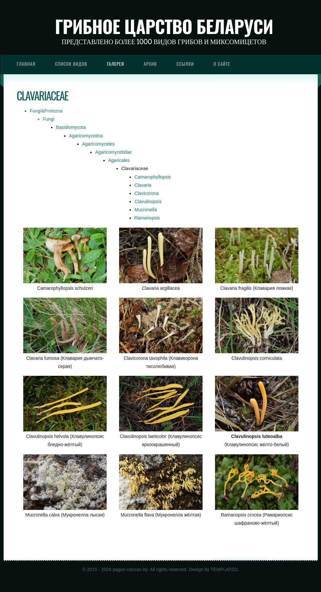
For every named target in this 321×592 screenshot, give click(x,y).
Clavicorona (146, 193)
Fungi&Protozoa (46, 110)
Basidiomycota (71, 127)
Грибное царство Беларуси (164, 26)
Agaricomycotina (86, 135)
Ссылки (185, 63)
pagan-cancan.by (130, 569)
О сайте (222, 63)
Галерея (115, 63)
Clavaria (142, 185)
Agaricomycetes (98, 144)
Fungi (48, 119)
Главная (26, 63)
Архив (150, 63)
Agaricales (119, 160)
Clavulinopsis (147, 201)
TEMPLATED (224, 569)
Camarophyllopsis (152, 177)
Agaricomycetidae (113, 152)
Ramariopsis (147, 217)
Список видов (71, 63)
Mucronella (145, 209)
